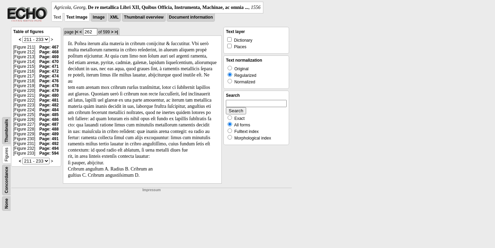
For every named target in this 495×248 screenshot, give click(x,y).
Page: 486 (49, 119)
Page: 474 (49, 76)
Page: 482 (49, 105)
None (6, 203)
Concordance (6, 180)
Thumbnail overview (144, 17)
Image (99, 17)
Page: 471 (49, 66)
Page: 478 (49, 85)
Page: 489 (49, 134)
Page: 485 (49, 114)
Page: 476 (49, 81)
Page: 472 (49, 71)
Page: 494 (49, 148)
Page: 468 (49, 52)
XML (114, 17)
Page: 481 (49, 100)
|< (76, 32)
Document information (191, 17)
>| (116, 32)
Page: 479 (49, 90)
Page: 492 (49, 143)
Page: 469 (49, 56)
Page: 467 (49, 47)
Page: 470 (49, 61)
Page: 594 (49, 153)
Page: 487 (49, 124)
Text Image (77, 17)
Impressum (151, 190)
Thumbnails (6, 130)
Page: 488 (49, 129)
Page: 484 (49, 109)
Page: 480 (49, 95)
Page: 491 (49, 138)
